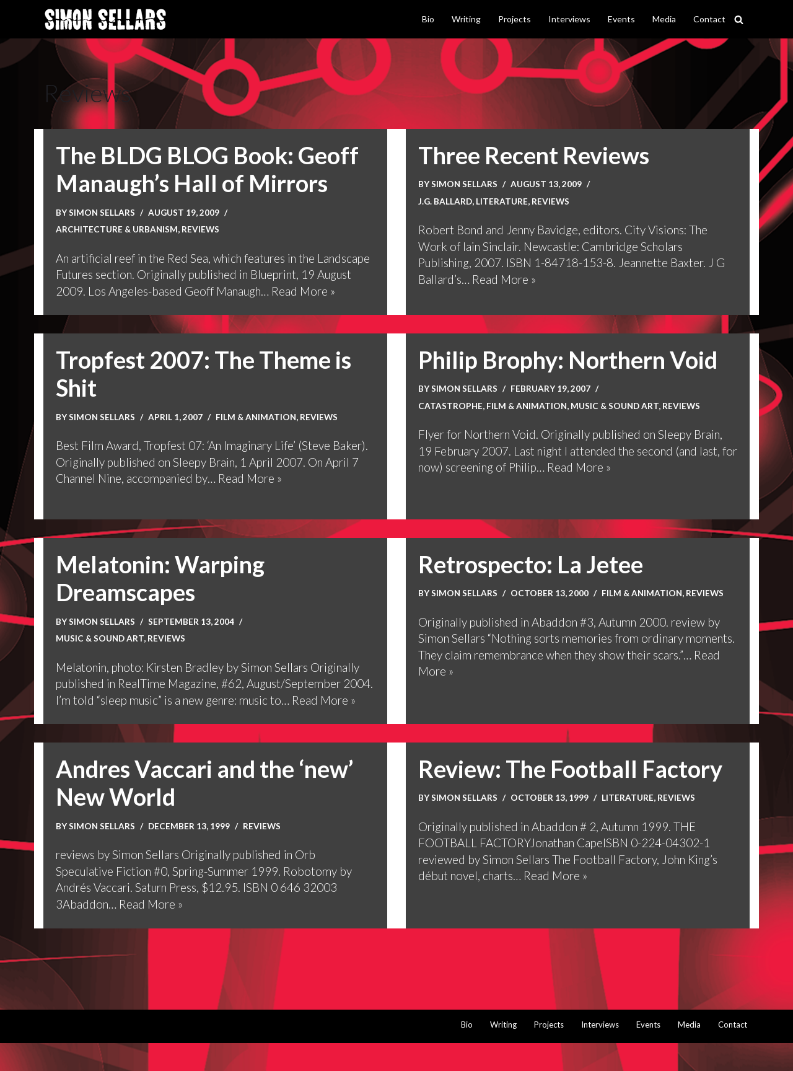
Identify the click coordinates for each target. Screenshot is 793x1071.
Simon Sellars (102, 212)
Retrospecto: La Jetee (531, 578)
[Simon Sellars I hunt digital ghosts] (105, 19)
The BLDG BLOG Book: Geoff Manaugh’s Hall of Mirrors (208, 169)
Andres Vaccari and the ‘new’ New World (207, 811)
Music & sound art (617, 420)
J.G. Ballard (445, 201)
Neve (57, 1054)
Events (621, 19)
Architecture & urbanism (117, 229)
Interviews (569, 19)
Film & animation (257, 431)
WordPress (176, 1054)
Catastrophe (450, 420)
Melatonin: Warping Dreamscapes (162, 592)
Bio (428, 19)
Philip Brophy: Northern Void (571, 373)
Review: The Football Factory (571, 797)
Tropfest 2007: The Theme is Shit (205, 387)
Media (664, 19)
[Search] (738, 19)
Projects (514, 19)
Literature (502, 201)
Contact (709, 19)
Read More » (504, 280)
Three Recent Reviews (534, 155)
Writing (466, 19)
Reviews (202, 229)
